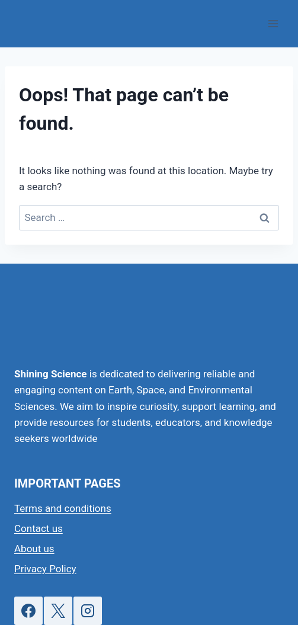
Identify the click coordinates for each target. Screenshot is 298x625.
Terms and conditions (62, 508)
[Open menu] (273, 23)
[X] (58, 611)
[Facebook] (28, 611)
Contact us (38, 528)
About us (34, 549)
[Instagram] (87, 611)
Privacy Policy (45, 569)
